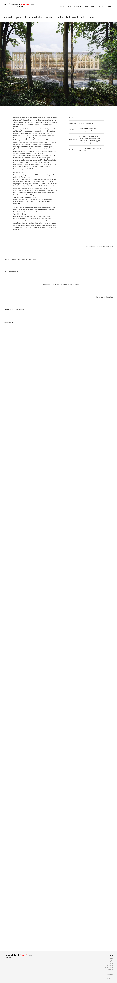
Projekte (61, 6)
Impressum (110, 974)
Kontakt (109, 6)
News (69, 6)
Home (111, 958)
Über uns (100, 6)
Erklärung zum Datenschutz (106, 972)
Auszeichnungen (90, 6)
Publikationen (78, 6)
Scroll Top (109, 978)
